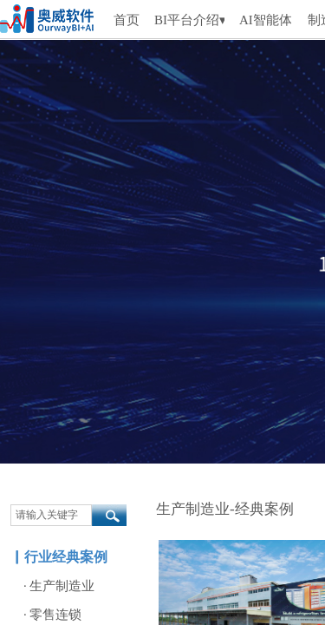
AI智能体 (265, 20)
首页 (127, 20)
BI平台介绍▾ (189, 20)
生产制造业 (61, 586)
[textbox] (51, 515)
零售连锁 (55, 615)
